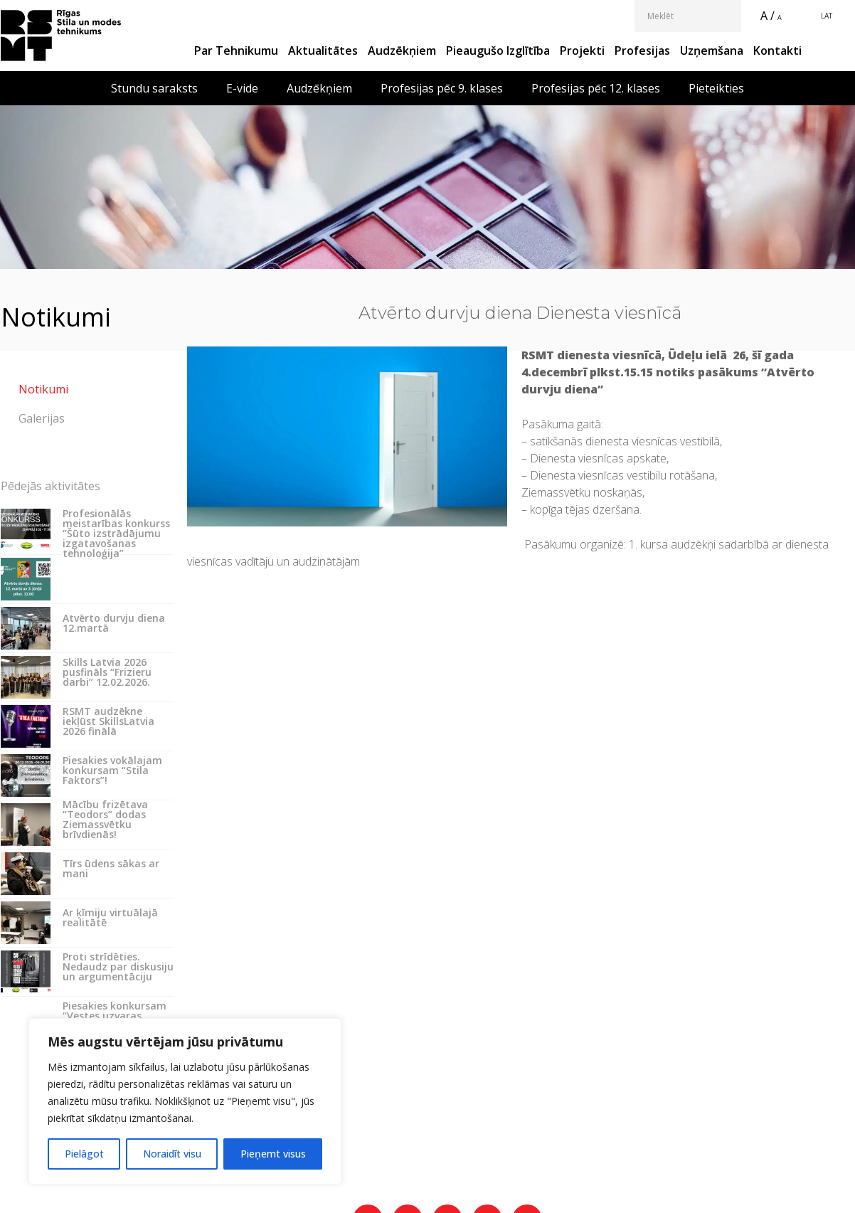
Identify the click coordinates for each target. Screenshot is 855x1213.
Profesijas (642, 50)
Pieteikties (716, 88)
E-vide (242, 88)
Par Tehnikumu (236, 50)
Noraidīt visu (172, 1153)
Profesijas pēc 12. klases (595, 88)
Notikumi (43, 389)
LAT (826, 16)
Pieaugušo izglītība (498, 50)
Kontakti (777, 50)
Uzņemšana (711, 50)
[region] (184, 1101)
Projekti (582, 50)
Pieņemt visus (273, 1153)
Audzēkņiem (402, 50)
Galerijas (41, 418)
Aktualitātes (323, 50)
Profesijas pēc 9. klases (442, 88)
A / (767, 15)
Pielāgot (84, 1153)
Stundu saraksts (154, 88)
